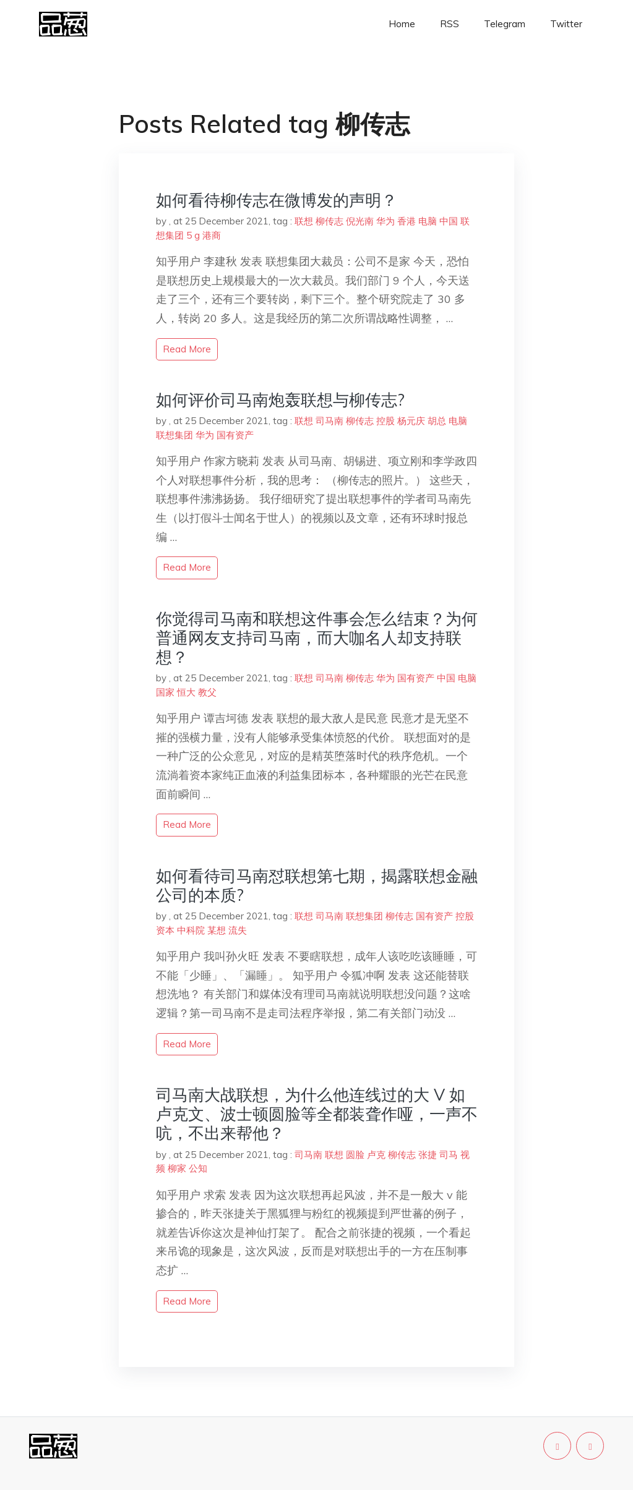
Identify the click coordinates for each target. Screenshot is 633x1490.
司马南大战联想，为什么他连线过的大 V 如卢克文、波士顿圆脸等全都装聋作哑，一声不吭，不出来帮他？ (317, 1113)
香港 (406, 221)
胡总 (437, 421)
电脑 (427, 221)
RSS (449, 24)
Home (402, 24)
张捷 (427, 1154)
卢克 (376, 1154)
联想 (304, 221)
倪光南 (360, 221)
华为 (385, 221)
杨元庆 (411, 421)
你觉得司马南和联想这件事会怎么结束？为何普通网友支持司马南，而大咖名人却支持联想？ (317, 637)
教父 (207, 692)
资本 (165, 930)
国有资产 (235, 435)
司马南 (329, 421)
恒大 (186, 692)
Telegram (504, 24)
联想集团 (174, 435)
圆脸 (355, 1154)
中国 (448, 221)
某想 (216, 930)
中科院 (191, 930)
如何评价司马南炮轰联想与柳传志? (280, 400)
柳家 (177, 1168)
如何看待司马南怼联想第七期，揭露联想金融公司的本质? (317, 885)
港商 (211, 235)
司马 (448, 1154)
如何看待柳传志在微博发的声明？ (276, 200)
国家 (165, 692)
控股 (385, 421)
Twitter (566, 24)
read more (187, 349)
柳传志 (329, 221)
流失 (237, 930)
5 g (193, 235)
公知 (198, 1168)
